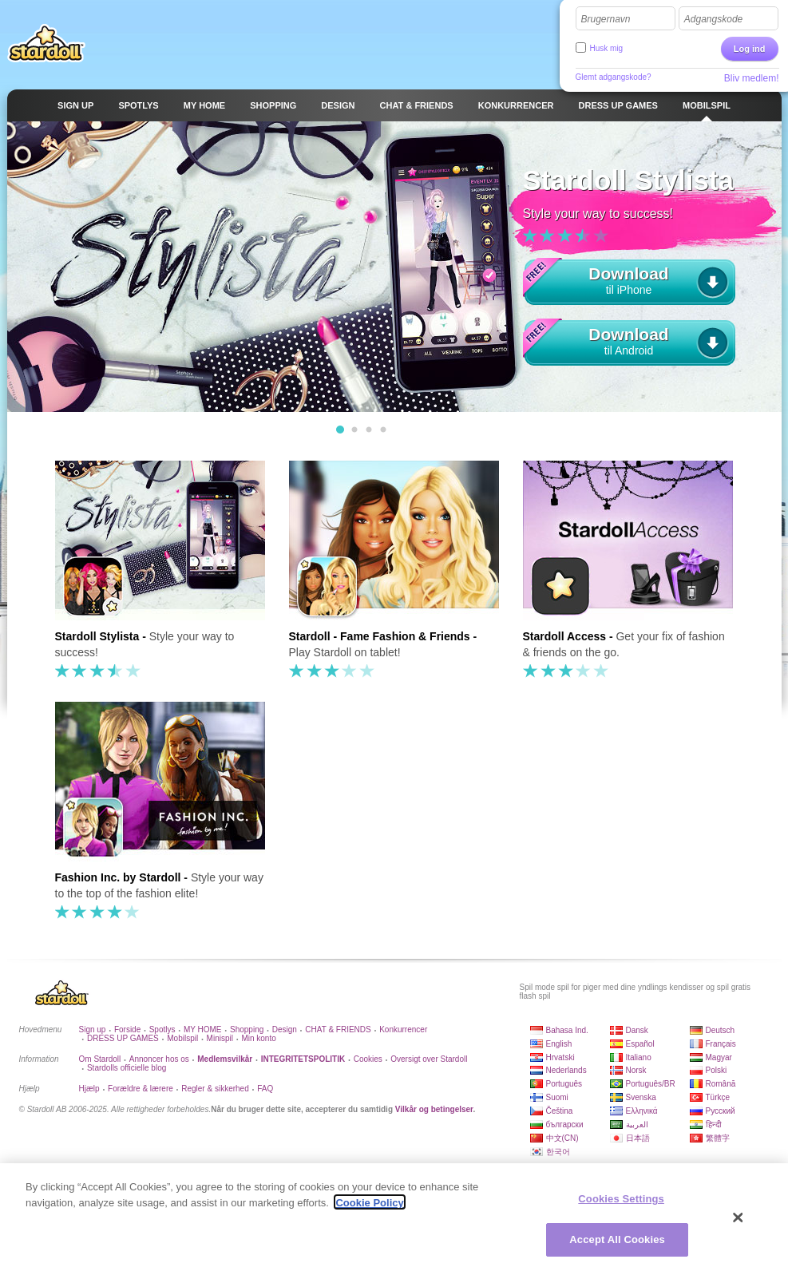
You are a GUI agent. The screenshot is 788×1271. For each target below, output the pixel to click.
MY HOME (203, 1029)
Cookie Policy (369, 1206)
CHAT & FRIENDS (337, 1029)
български (565, 1124)
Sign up (92, 1029)
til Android (629, 338)
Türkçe (718, 1097)
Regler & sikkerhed (214, 1088)
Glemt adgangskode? (613, 77)
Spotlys (162, 1029)
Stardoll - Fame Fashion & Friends (379, 636)
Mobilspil (182, 1038)
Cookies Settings (621, 1203)
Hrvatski (560, 1057)
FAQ (265, 1088)
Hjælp (89, 1088)
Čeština (559, 1111)
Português (564, 1083)
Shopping (246, 1029)
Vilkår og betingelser (434, 1109)
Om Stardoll (100, 1059)
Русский (720, 1111)
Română (721, 1083)
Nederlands (566, 1070)
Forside (127, 1029)
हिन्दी (714, 1124)
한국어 (558, 1151)
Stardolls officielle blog (126, 1067)
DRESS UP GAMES (123, 1038)
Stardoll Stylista (97, 636)
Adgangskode (713, 19)
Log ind (750, 48)
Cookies (368, 1059)
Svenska (641, 1097)
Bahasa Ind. (567, 1030)
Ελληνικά (642, 1111)
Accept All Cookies (617, 1243)
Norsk (636, 1070)
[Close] (738, 1221)
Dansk (637, 1030)
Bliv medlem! (751, 78)
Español (640, 1043)
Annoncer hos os (159, 1059)
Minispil (220, 1038)
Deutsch (720, 1030)
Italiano (638, 1057)
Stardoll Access (565, 636)
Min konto (258, 1038)
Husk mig (607, 48)
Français (721, 1043)
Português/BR (650, 1083)
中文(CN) (562, 1138)
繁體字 (718, 1138)
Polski (716, 1070)
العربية (637, 1124)
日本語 (638, 1138)
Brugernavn (606, 19)
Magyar (719, 1057)
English (559, 1043)
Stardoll (46, 43)
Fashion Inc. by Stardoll (118, 877)
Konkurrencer (403, 1029)
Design (284, 1029)
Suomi (557, 1097)
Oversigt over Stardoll (428, 1059)
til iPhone (629, 278)
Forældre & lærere (140, 1088)
